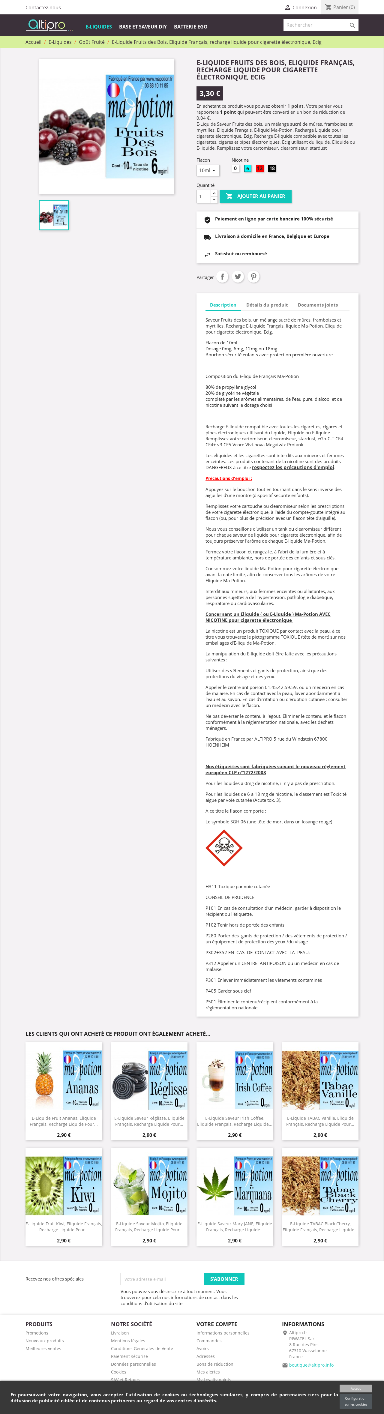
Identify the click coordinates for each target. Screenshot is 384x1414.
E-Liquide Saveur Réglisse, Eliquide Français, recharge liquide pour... (149, 1121)
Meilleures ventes (43, 1348)
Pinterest (254, 277)
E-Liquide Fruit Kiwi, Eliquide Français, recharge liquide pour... (64, 1226)
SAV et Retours (125, 1380)
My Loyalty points (213, 1380)
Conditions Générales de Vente (142, 1348)
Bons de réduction (214, 1364)
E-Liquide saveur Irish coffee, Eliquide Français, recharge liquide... (234, 1121)
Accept (356, 1388)
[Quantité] (203, 196)
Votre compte (216, 1324)
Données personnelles (133, 1364)
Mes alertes (208, 1372)
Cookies (118, 1372)
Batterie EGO (191, 26)
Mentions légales (128, 1341)
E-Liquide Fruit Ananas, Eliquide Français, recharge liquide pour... (64, 1121)
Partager (222, 277)
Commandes (209, 1341)
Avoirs (202, 1348)
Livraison (120, 1333)
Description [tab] (223, 305)
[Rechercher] (321, 25)
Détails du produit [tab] (267, 305)
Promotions (37, 1333)
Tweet (238, 277)
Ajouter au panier (255, 196)
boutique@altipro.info (311, 1365)
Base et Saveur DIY (143, 26)
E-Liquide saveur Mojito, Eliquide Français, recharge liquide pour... (149, 1226)
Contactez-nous (43, 7)
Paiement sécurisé (129, 1356)
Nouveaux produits (45, 1341)
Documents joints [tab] (318, 305)
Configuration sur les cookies (356, 1401)
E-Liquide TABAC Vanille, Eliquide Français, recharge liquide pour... (320, 1121)
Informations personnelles (223, 1333)
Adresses (205, 1356)
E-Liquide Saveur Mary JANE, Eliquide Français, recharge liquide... (234, 1226)
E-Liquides (99, 26)
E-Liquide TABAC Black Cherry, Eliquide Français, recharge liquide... (320, 1226)
